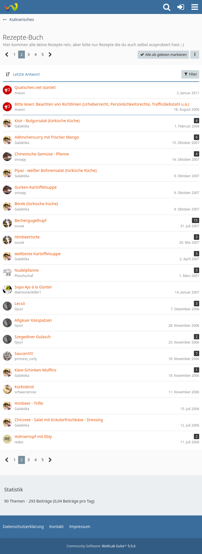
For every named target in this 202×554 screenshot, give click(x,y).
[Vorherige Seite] (7, 55)
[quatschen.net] (10, 7)
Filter (190, 74)
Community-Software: (101, 546)
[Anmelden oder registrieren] (180, 7)
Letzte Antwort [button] (26, 74)
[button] (194, 7)
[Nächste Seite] (50, 55)
